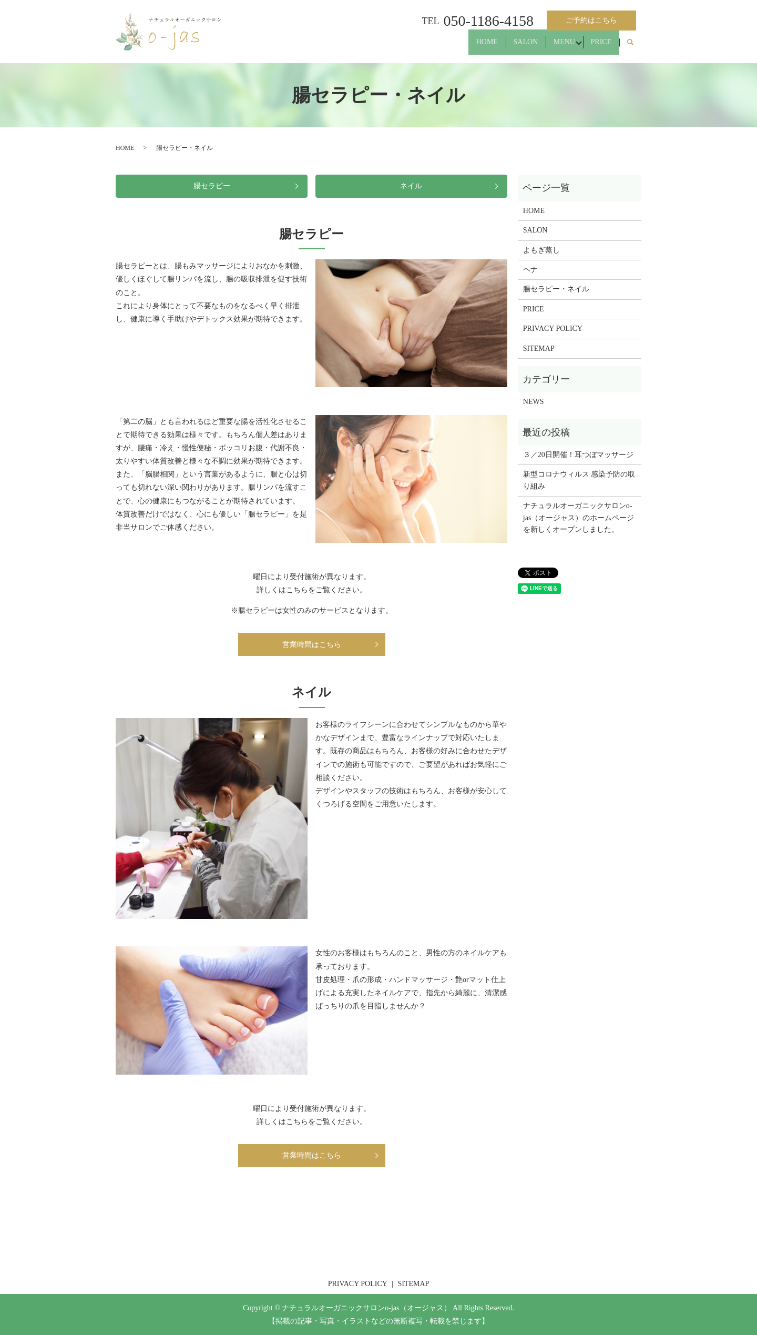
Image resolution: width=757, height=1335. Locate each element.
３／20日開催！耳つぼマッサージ (578, 455)
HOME (464, 46)
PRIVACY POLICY (552, 328)
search (630, 47)
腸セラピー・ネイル (556, 289)
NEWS (533, 402)
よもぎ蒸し (541, 250)
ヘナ (530, 270)
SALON (509, 46)
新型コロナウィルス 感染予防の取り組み (579, 480)
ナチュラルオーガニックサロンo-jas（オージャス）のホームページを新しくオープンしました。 (579, 517)
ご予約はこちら (591, 20)
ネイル (411, 186)
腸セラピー (211, 186)
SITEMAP (539, 348)
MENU (554, 46)
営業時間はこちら (311, 645)
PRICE (597, 46)
